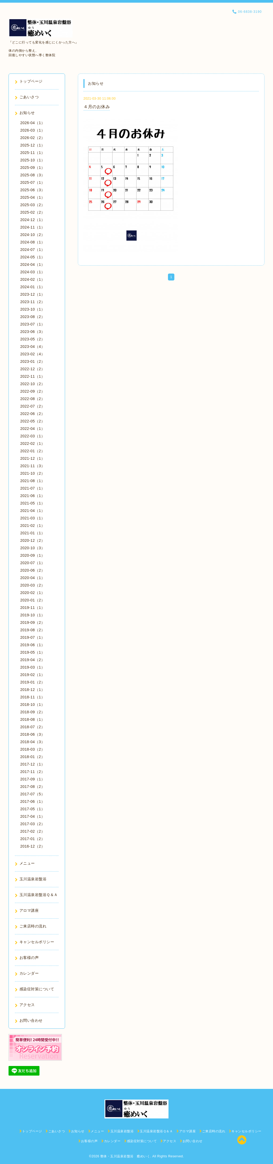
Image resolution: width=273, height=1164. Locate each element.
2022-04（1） (32, 428)
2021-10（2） (32, 473)
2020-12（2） (32, 540)
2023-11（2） (32, 302)
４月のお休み (96, 106)
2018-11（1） (32, 697)
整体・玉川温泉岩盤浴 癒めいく (125, 1156)
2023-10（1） (32, 309)
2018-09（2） (32, 712)
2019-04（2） (32, 660)
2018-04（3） (32, 742)
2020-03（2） (32, 585)
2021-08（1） (32, 481)
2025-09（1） (32, 167)
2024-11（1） (32, 227)
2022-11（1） (32, 376)
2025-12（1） (32, 145)
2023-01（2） (32, 361)
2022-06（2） (32, 414)
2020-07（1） (32, 563)
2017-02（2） (32, 831)
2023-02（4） (32, 354)
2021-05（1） (32, 503)
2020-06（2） (32, 570)
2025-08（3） (32, 175)
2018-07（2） (32, 727)
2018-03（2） (32, 749)
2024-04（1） (32, 264)
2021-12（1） (32, 458)
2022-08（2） (32, 399)
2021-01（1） (32, 533)
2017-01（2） (32, 839)
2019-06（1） (32, 645)
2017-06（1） (32, 801)
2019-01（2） (32, 682)
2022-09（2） (32, 391)
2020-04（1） (32, 578)
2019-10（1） (32, 615)
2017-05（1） (32, 809)
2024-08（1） (32, 242)
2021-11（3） (32, 466)
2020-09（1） (32, 555)
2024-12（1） (32, 220)
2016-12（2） (32, 846)
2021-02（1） (32, 525)
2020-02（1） (32, 593)
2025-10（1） (32, 160)
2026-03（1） (32, 130)
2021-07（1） (32, 488)
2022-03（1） (32, 436)
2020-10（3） (32, 548)
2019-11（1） (32, 607)
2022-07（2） (32, 406)
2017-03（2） (32, 824)
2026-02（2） (32, 138)
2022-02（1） (32, 443)
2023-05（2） (32, 339)
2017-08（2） (32, 786)
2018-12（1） (32, 689)
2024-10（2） (32, 235)
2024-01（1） (32, 287)
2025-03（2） (32, 205)
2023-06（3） (32, 331)
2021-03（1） (32, 518)
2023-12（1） (32, 294)
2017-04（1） (32, 816)
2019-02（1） (32, 675)
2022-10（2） (32, 384)
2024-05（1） (32, 257)
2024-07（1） (32, 249)
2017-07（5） (32, 794)
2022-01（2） (32, 451)
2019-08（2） (32, 630)
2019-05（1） (32, 652)
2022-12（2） (32, 369)
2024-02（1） (32, 279)
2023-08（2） (32, 317)
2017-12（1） (32, 764)
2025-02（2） (32, 212)
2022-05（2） (32, 421)
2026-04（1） (32, 123)
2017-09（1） (32, 779)
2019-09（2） (32, 622)
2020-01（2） (32, 600)
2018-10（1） (32, 704)
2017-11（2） (32, 772)
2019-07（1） (32, 637)
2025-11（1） (32, 152)
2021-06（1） (32, 496)
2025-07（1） (32, 182)
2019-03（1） (32, 667)
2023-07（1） (32, 324)
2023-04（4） (32, 346)
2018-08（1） (32, 719)
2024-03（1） (32, 272)
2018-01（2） (32, 757)
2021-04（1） (32, 510)
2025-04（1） (32, 197)
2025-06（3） (32, 190)
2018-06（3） (32, 734)
